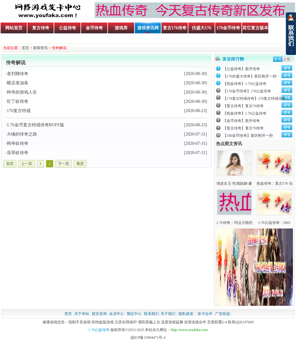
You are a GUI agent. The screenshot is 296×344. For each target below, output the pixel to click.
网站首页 (14, 28)
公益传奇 (67, 28)
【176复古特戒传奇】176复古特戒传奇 (254, 98)
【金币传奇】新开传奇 (241, 121)
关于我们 (168, 314)
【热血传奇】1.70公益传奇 (244, 84)
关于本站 (81, 314)
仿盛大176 (201, 28)
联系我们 (151, 314)
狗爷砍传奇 (17, 143)
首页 (25, 48)
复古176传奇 (175, 28)
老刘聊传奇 (17, 73)
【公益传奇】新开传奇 (241, 69)
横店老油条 (17, 83)
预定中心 (134, 314)
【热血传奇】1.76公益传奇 (244, 113)
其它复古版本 (255, 28)
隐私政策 (186, 314)
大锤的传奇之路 (22, 134)
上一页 (26, 164)
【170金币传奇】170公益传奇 (247, 91)
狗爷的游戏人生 (22, 92)
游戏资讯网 (148, 28)
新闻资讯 (40, 48)
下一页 (63, 164)
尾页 (80, 164)
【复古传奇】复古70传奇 (243, 128)
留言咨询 (99, 314)
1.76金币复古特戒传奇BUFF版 (35, 125)
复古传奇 (40, 28)
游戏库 (121, 28)
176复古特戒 (19, 110)
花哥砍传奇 (17, 152)
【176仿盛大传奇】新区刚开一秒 (250, 76)
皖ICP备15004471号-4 (148, 337)
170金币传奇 (228, 28)
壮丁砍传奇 (17, 101)
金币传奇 (94, 28)
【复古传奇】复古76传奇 (243, 106)
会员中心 (116, 314)
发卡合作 (205, 314)
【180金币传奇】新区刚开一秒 (248, 135)
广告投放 (222, 314)
